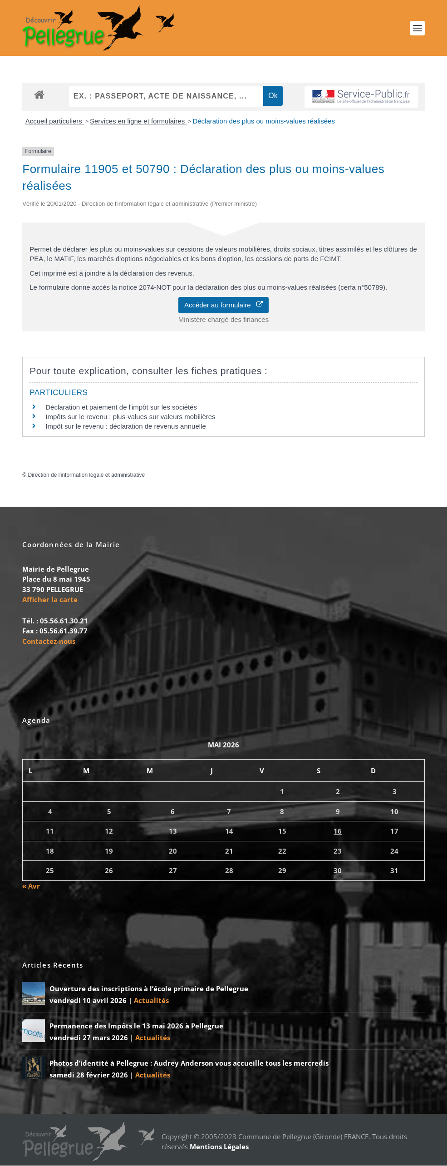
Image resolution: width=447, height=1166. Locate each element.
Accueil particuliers (54, 121)
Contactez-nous (48, 641)
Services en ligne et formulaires (138, 121)
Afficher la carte (50, 599)
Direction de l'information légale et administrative (86, 475)
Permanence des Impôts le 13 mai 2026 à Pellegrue (136, 1026)
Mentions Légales (219, 1146)
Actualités (151, 1000)
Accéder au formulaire (223, 305)
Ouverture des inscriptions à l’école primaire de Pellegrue (148, 988)
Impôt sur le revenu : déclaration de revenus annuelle (125, 426)
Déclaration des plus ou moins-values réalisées (263, 121)
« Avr (31, 885)
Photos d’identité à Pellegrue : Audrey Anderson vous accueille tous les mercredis (189, 1063)
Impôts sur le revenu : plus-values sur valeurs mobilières (130, 417)
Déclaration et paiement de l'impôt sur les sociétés (121, 407)
